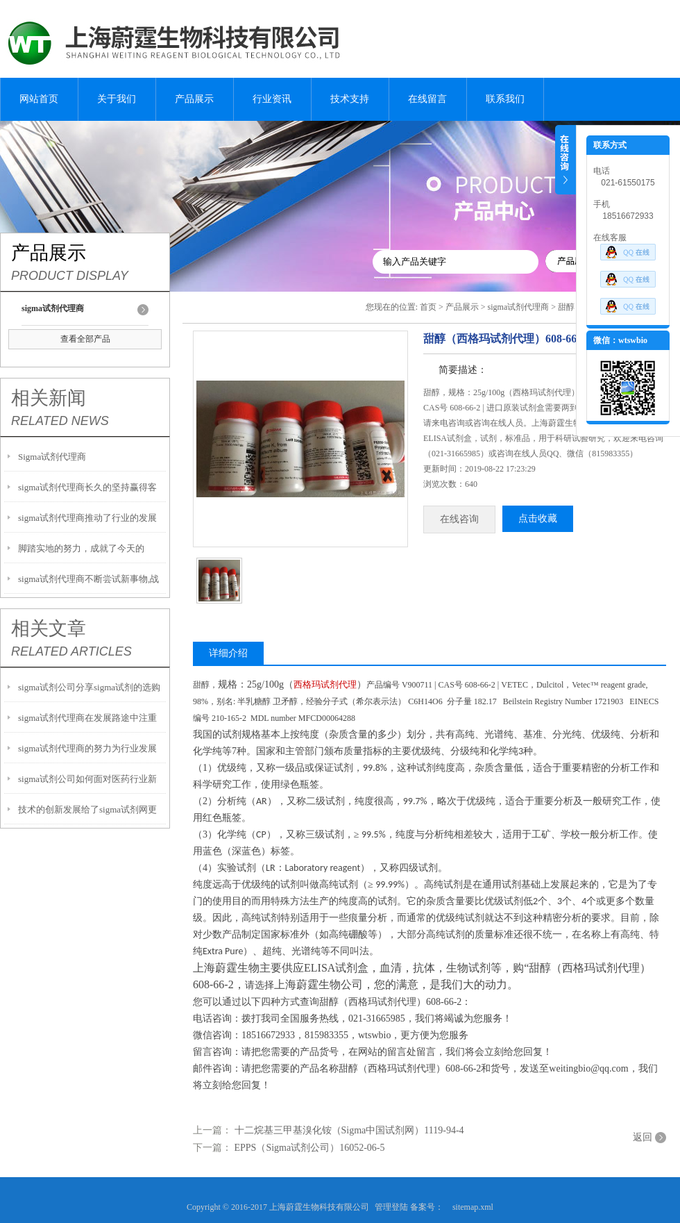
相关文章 (48, 628)
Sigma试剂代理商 (52, 456)
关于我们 (116, 99)
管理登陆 (391, 1207)
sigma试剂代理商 (519, 307)
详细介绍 (228, 653)
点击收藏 (537, 518)
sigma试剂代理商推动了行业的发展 (87, 518)
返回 (642, 1137)
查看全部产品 (85, 339)
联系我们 (505, 99)
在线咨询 (459, 519)
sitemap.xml (472, 1207)
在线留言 (427, 99)
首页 (428, 307)
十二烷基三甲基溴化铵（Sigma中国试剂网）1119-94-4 (349, 1130)
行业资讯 (272, 99)
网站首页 (38, 99)
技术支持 (349, 99)
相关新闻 (48, 398)
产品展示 (194, 99)
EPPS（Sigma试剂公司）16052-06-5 (310, 1147)
